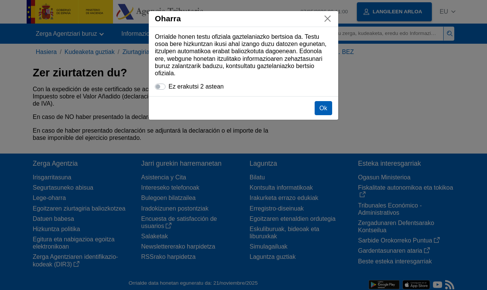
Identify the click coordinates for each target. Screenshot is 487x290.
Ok (323, 108)
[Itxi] (327, 18)
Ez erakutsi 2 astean (196, 86)
